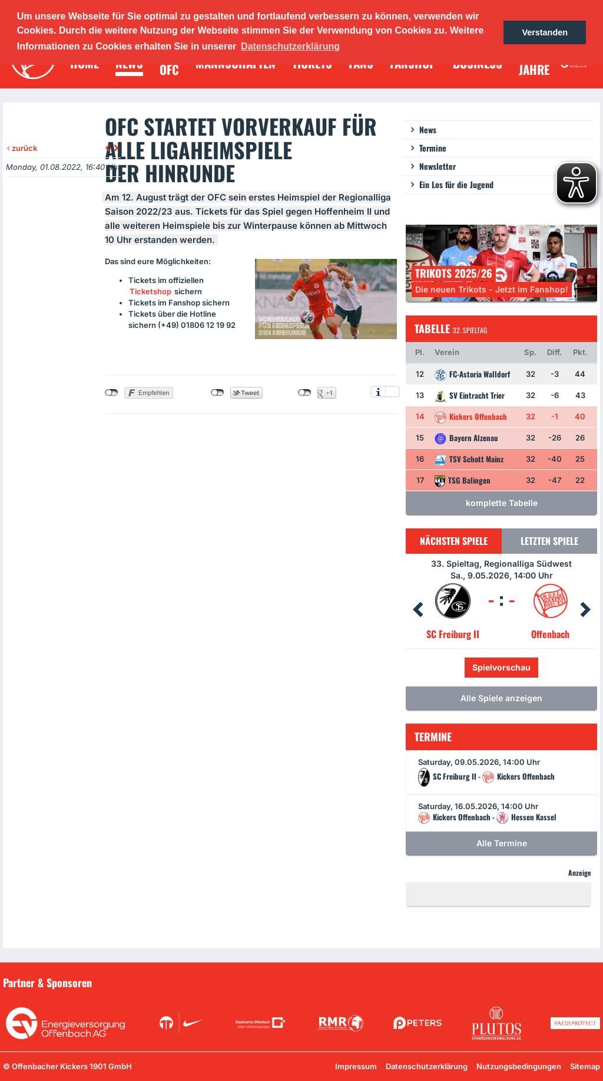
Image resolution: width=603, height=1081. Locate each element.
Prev (417, 610)
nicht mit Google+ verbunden (305, 392)
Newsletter (437, 166)
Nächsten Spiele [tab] (454, 541)
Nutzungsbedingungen (518, 1066)
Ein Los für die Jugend (456, 184)
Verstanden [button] (545, 32)
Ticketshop (150, 291)
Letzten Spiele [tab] (549, 541)
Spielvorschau (501, 667)
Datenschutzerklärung (427, 1066)
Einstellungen (392, 391)
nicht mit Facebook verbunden (111, 392)
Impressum (356, 1066)
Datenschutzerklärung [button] (290, 46)
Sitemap (585, 1066)
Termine (432, 148)
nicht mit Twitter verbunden (217, 392)
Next (585, 610)
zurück (22, 148)
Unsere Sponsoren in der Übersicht (533, 982)
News (427, 129)
